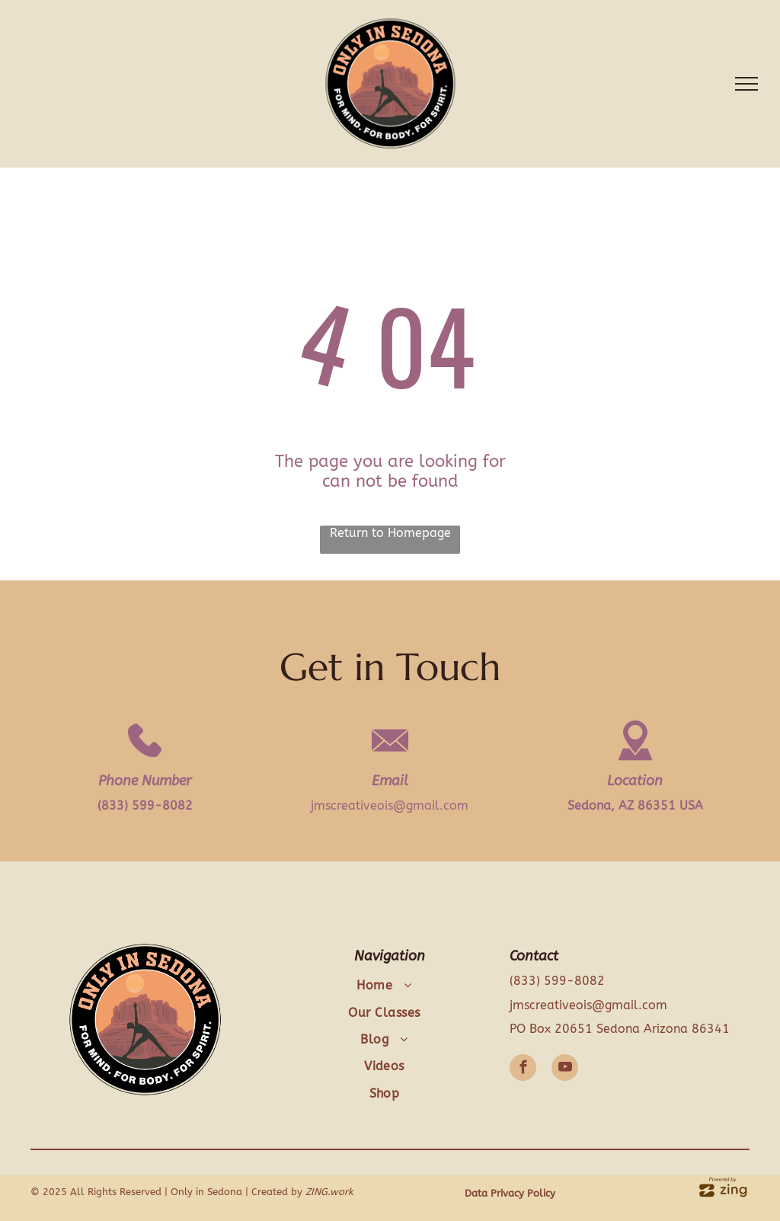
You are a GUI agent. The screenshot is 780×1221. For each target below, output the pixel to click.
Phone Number (144, 780)
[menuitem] (384, 985)
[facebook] (523, 1069)
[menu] (746, 84)
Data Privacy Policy (510, 1193)
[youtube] (564, 1069)
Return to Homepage (390, 533)
